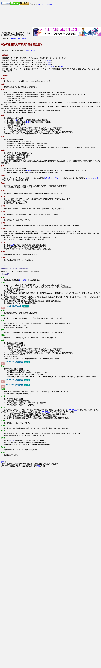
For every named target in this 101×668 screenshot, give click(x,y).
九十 (29, 81)
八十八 (24, 120)
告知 (38, 466)
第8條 (49, 62)
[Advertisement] (38, 13)
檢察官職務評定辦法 (51, 178)
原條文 (61, 67)
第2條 (49, 60)
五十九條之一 (23, 280)
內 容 (2, 307)
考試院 (33, 50)
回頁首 (3, 265)
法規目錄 (50, 4)
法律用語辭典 (22, 38)
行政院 (27, 50)
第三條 (12, 245)
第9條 (49, 64)
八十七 (15, 120)
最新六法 (41, 4)
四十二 (28, 122)
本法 (87, 178)
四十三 (28, 170)
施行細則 (95, 178)
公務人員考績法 (72, 410)
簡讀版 (13, 38)
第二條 (12, 440)
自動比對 (25, 306)
